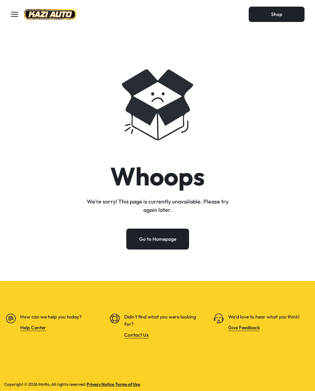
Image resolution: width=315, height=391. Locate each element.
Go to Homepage (157, 239)
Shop (276, 14)
